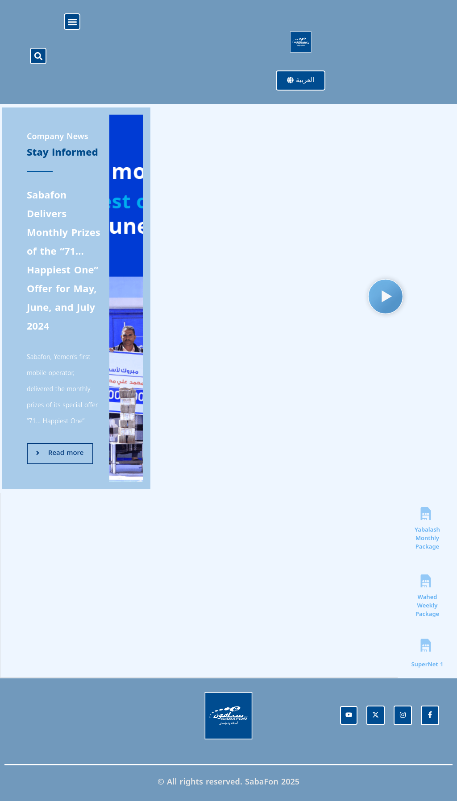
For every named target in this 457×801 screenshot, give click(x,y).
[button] (72, 21)
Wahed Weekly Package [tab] (427, 606)
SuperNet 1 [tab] (427, 664)
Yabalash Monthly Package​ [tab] (427, 538)
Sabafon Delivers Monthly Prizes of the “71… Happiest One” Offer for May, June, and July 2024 (63, 261)
